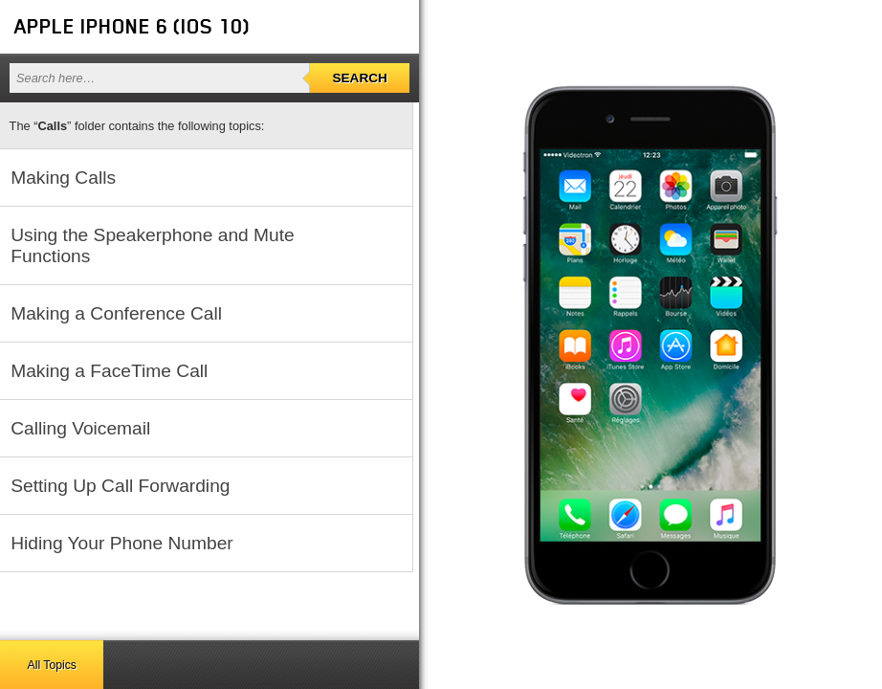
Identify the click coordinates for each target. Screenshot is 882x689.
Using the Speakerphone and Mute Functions (153, 245)
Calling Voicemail (80, 428)
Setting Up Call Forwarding (120, 486)
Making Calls (63, 177)
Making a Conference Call (116, 313)
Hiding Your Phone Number (122, 543)
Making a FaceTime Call (109, 371)
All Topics (52, 665)
